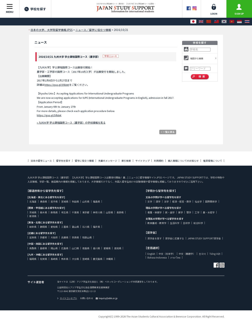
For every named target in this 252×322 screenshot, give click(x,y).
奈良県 (75, 237)
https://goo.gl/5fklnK (56, 85)
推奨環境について (212, 160)
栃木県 (43, 212)
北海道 (32, 201)
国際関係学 (211, 201)
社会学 (198, 201)
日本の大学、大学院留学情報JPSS (52, 30)
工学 (197, 212)
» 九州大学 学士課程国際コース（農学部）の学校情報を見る (71, 122)
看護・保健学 (154, 212)
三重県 (64, 226)
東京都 (85, 212)
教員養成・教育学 (156, 223)
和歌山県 (87, 237)
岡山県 (54, 248)
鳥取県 (32, 248)
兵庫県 (64, 237)
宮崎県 (85, 258)
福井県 (96, 226)
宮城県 (64, 201)
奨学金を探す (154, 238)
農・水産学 (209, 212)
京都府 (43, 237)
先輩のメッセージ (107, 160)
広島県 (64, 248)
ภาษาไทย (175, 257)
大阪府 (54, 237)
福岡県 (32, 258)
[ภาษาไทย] (247, 22)
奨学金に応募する (174, 238)
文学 (149, 201)
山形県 (85, 201)
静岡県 (43, 226)
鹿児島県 (97, 258)
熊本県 (64, 258)
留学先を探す (63, 160)
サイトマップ (142, 160)
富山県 (75, 226)
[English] (201, 22)
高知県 (117, 248)
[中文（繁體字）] (216, 22)
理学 (188, 212)
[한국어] (224, 22)
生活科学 (174, 223)
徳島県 (85, 248)
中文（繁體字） (187, 253)
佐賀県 (43, 258)
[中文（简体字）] (209, 22)
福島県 (96, 201)
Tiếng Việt (214, 253)
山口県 (75, 248)
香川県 (96, 248)
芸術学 (186, 223)
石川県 (85, 226)
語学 (158, 201)
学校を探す (35, 9)
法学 (166, 201)
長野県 (120, 212)
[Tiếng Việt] (232, 22)
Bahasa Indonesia (157, 257)
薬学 (180, 212)
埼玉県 (64, 212)
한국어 (202, 253)
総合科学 (198, 223)
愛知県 (54, 226)
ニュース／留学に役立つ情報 (93, 30)
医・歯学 (170, 212)
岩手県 (54, 201)
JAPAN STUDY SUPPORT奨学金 (204, 238)
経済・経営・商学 (181, 201)
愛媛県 (107, 248)
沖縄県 (109, 258)
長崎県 (54, 258)
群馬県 (54, 212)
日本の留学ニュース (41, 160)
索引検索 (126, 160)
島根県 (43, 248)
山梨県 (109, 212)
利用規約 (158, 160)
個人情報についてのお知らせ (183, 160)
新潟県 (32, 216)
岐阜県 (32, 226)
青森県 (43, 201)
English (151, 253)
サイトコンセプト (67, 298)
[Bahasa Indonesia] (239, 22)
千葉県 (75, 212)
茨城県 (32, 212)
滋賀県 (32, 237)
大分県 (75, 258)
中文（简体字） (167, 253)
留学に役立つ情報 (84, 160)
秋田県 (75, 201)
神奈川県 (97, 212)
